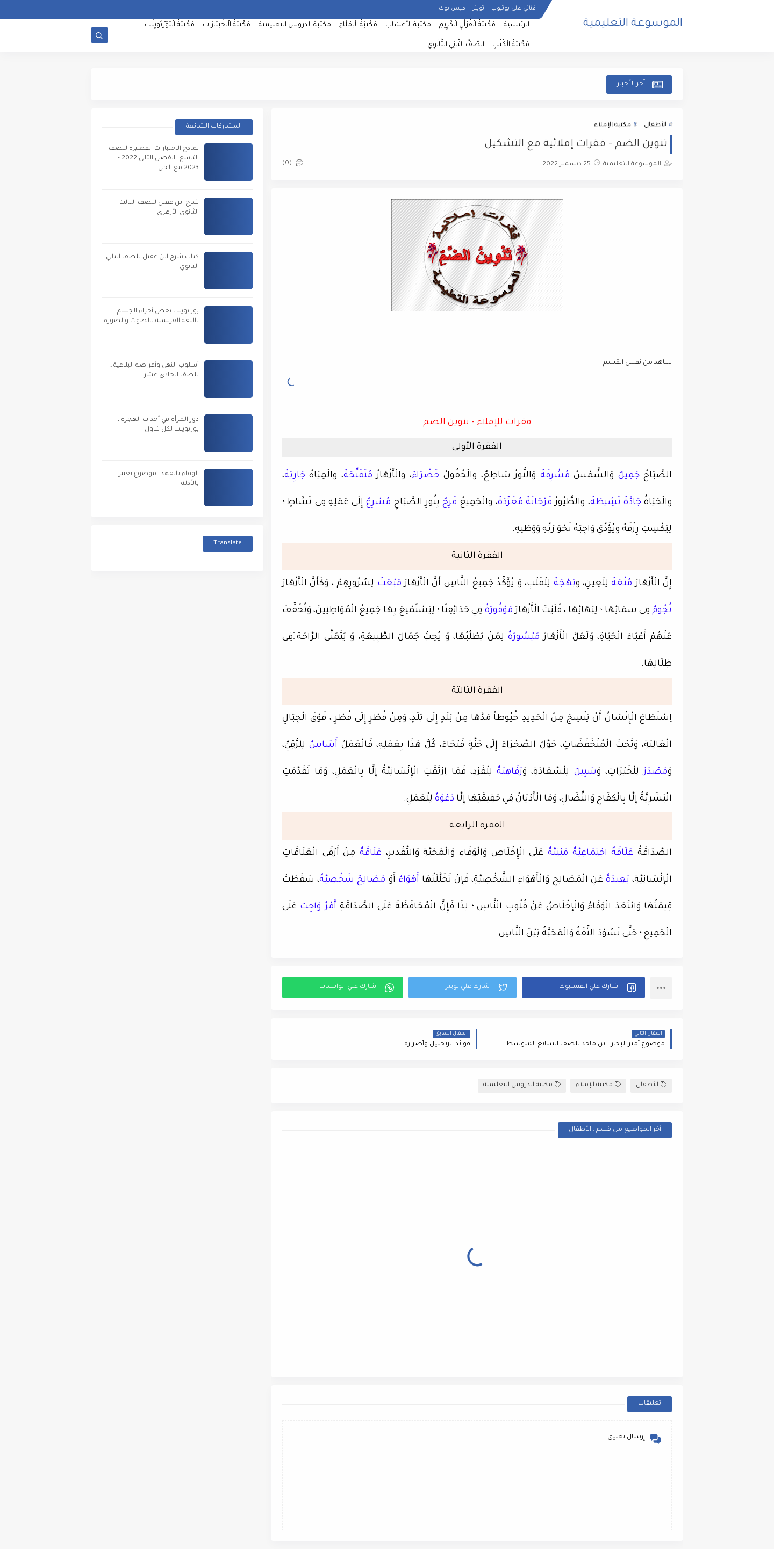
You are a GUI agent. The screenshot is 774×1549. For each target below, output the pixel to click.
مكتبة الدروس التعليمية (295, 25)
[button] (583, 987)
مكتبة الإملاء (612, 125)
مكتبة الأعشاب (408, 25)
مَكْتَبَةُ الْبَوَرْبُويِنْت (170, 25)
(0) (292, 163)
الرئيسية (516, 25)
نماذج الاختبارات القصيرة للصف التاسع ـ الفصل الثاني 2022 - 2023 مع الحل (154, 159)
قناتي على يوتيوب (513, 8)
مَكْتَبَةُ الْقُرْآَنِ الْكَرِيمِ (467, 25)
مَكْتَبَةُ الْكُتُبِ (510, 45)
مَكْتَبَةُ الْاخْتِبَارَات (226, 25)
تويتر (478, 8)
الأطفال (655, 125)
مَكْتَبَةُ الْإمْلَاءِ (358, 25)
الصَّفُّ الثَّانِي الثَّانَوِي (455, 45)
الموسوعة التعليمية (633, 24)
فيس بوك (452, 8)
